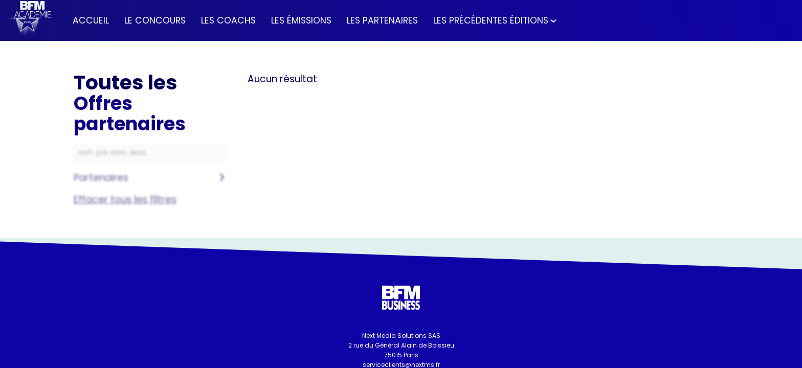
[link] (91, 20)
